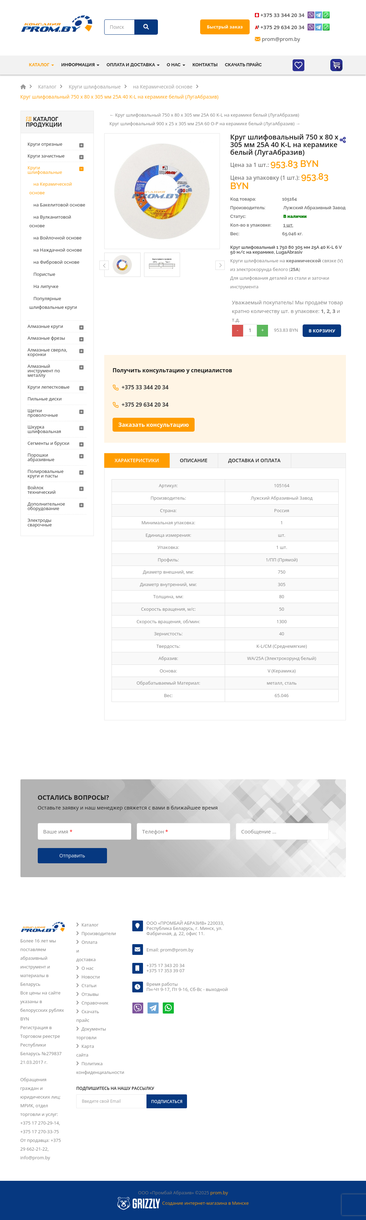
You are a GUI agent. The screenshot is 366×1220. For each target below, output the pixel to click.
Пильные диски (45, 399)
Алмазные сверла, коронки (48, 352)
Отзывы (90, 994)
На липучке (46, 286)
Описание (193, 460)
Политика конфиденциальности (100, 1067)
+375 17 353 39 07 (165, 970)
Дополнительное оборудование (46, 506)
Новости (90, 977)
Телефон (155, 831)
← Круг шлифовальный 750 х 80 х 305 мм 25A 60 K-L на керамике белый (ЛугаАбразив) (204, 115)
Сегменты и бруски (49, 443)
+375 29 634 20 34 (282, 27)
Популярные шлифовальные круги (53, 302)
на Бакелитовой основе (59, 205)
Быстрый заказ (225, 27)
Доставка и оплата (254, 460)
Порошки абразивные (41, 457)
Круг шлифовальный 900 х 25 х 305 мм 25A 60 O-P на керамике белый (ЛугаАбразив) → (204, 123)
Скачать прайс (243, 64)
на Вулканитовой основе (50, 221)
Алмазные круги (45, 326)
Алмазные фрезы (46, 338)
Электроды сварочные (40, 522)
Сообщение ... (258, 831)
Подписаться (166, 1101)
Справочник (94, 1003)
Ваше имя (58, 831)
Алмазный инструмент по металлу (44, 370)
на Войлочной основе (58, 238)
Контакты (205, 64)
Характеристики (137, 460)
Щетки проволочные (43, 412)
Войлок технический (42, 489)
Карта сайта (85, 1050)
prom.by (219, 1192)
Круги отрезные (45, 144)
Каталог (89, 925)
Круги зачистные (46, 156)
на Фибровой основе (57, 262)
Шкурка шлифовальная (44, 429)
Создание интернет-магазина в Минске (205, 1203)
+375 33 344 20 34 (282, 14)
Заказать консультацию (153, 425)
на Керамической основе (50, 188)
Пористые (44, 274)
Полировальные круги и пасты (46, 473)
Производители (98, 933)
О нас (87, 968)
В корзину (322, 331)
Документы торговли (91, 1033)
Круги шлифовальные (45, 169)
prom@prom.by (281, 38)
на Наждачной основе (58, 250)
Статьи (89, 985)
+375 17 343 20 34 (165, 965)
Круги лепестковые (49, 387)
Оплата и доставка (86, 951)
